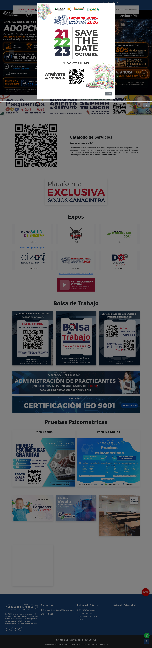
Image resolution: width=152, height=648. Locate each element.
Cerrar (108, 94)
